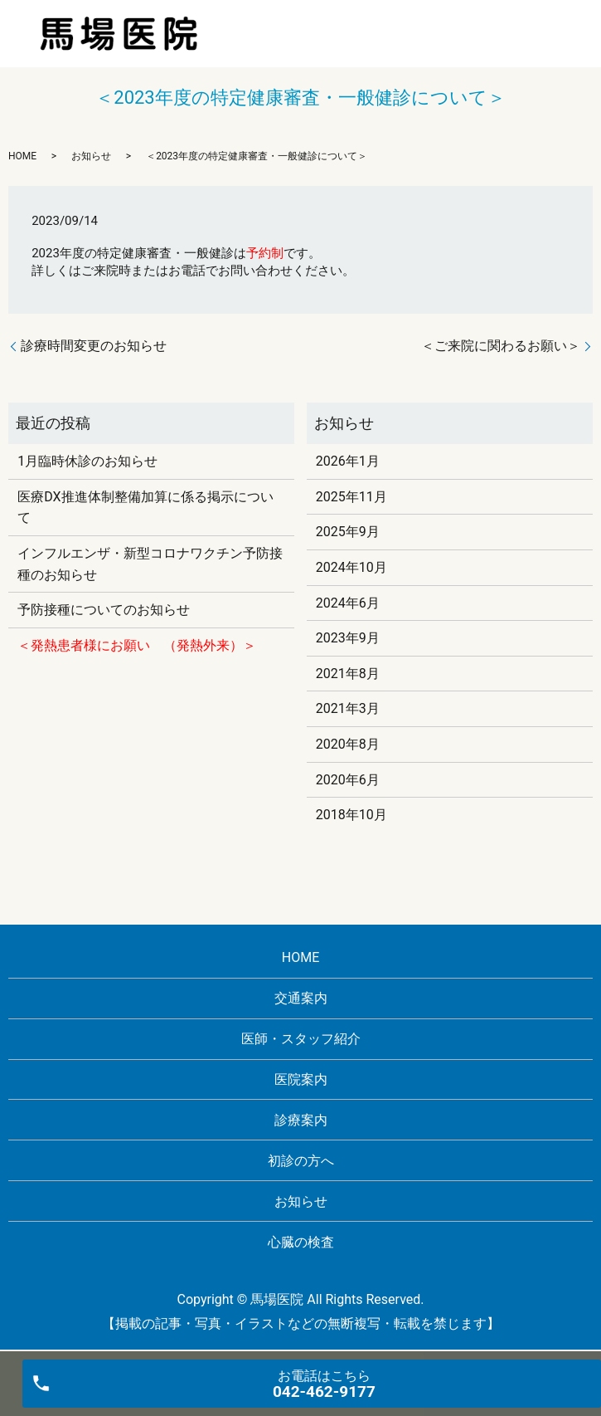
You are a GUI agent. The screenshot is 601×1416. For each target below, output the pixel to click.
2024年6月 (348, 603)
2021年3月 (348, 708)
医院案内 (300, 1079)
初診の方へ (301, 1161)
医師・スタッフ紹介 (301, 1039)
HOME (22, 156)
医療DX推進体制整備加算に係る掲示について (145, 507)
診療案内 (300, 1120)
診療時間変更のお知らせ (94, 346)
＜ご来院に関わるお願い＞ (500, 346)
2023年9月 (348, 638)
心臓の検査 (301, 1242)
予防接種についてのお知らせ (103, 610)
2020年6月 (348, 780)
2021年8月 (348, 673)
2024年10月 (351, 567)
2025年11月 (351, 497)
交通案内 (300, 998)
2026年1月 (348, 461)
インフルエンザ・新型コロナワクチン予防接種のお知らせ (150, 564)
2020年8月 (348, 744)
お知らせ (91, 156)
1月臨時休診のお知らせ (87, 461)
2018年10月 (351, 815)
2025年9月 (348, 532)
